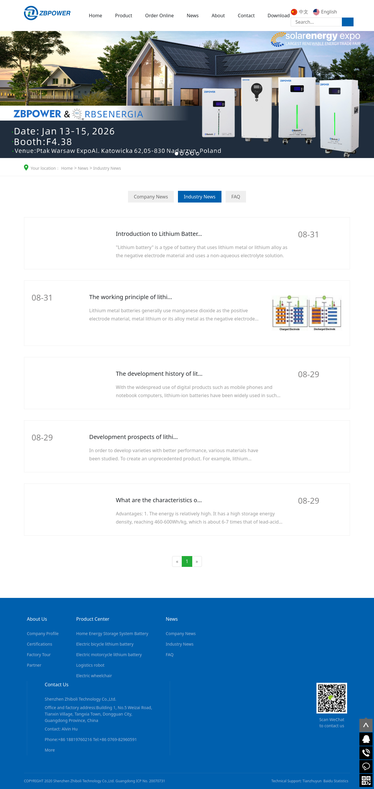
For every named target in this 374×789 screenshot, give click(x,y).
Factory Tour (39, 654)
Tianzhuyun (311, 780)
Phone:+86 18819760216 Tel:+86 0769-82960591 (91, 739)
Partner (34, 665)
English (325, 11)
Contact (246, 15)
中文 (299, 11)
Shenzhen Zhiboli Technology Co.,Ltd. (80, 699)
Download (279, 15)
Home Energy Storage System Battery (112, 633)
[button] (176, 153)
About (218, 15)
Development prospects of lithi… (133, 437)
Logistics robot (90, 665)
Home (95, 15)
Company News (151, 196)
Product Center (92, 619)
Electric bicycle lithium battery (105, 644)
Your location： (45, 168)
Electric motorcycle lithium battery (109, 654)
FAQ (235, 196)
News (193, 15)
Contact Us (56, 684)
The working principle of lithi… (130, 297)
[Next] (197, 561)
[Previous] (177, 561)
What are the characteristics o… (159, 500)
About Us (37, 619)
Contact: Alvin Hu (61, 729)
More (310, 248)
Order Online (159, 15)
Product (123, 15)
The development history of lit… (159, 374)
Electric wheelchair (94, 675)
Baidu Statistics (335, 780)
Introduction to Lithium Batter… (159, 234)
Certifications (39, 644)
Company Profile (43, 633)
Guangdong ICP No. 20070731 (140, 780)
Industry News (106, 168)
